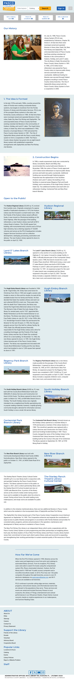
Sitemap (6, 619)
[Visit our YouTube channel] (39, 672)
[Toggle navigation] (70, 8)
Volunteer (7, 638)
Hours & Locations (28, 17)
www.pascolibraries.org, (40, 577)
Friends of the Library (10, 633)
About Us (7, 613)
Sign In (61, 8)
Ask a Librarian (63, 17)
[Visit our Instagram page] (43, 672)
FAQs (5, 616)
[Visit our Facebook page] (31, 672)
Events (6, 655)
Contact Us (7, 624)
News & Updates (46, 17)
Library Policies (9, 657)
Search (45, 8)
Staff (6, 664)
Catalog (6, 652)
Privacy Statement (9, 626)
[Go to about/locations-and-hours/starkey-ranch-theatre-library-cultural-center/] (57, 488)
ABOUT (8, 610)
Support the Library (15, 630)
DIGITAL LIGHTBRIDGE (58, 677)
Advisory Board (8, 640)
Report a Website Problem (12, 660)
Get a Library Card (11, 17)
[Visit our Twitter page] (35, 672)
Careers (6, 621)
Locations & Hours (10, 650)
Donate (6, 635)
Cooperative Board (10, 643)
